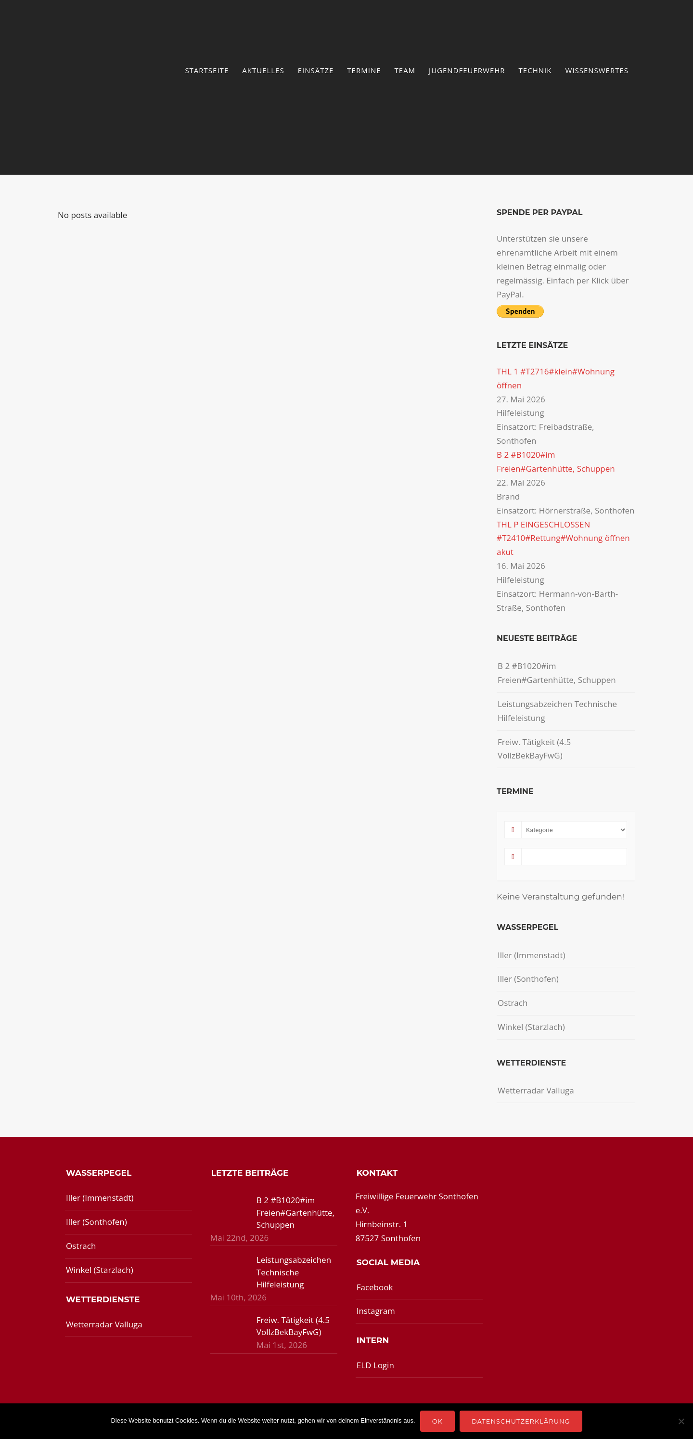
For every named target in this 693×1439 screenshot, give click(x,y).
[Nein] (681, 1421)
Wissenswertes (597, 70)
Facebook (375, 1287)
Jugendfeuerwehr (467, 70)
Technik (535, 70)
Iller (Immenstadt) (531, 955)
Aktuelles (263, 70)
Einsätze (316, 70)
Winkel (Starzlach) (531, 1026)
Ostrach (512, 1002)
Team (405, 70)
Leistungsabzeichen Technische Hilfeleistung (557, 710)
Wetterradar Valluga (536, 1090)
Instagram (376, 1310)
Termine (364, 70)
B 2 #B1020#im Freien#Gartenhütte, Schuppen (557, 672)
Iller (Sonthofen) (528, 978)
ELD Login (375, 1365)
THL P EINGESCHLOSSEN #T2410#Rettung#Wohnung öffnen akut (563, 538)
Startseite (207, 70)
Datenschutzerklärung (521, 1421)
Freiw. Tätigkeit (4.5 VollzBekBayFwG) (534, 748)
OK (437, 1421)
